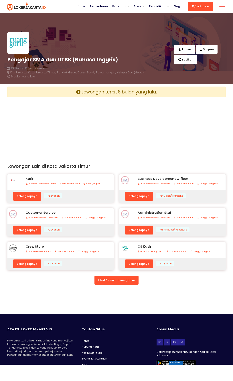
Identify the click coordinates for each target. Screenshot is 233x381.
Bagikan (185, 59)
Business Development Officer (163, 178)
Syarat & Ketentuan (94, 358)
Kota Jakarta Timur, (42, 73)
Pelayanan (54, 195)
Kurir (29, 178)
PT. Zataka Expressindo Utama (41, 184)
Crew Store (35, 246)
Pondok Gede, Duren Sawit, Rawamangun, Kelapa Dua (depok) (101, 73)
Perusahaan (99, 6)
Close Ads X (176, 362)
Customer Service (41, 212)
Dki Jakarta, (17, 73)
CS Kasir (144, 246)
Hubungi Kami (90, 347)
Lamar (184, 49)
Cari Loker (200, 6)
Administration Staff (155, 212)
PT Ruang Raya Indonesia (26, 68)
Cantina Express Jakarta (38, 251)
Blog (176, 6)
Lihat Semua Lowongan (116, 280)
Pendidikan (157, 6)
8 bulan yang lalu (21, 77)
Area (137, 6)
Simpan (207, 49)
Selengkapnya (27, 196)
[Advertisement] (60, 125)
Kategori (118, 6)
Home (80, 6)
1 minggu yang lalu (207, 184)
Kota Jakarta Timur (70, 184)
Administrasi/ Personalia (173, 229)
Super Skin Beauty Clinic (150, 251)
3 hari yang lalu (92, 184)
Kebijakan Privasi (92, 353)
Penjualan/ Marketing (171, 195)
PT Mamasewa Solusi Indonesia (154, 184)
